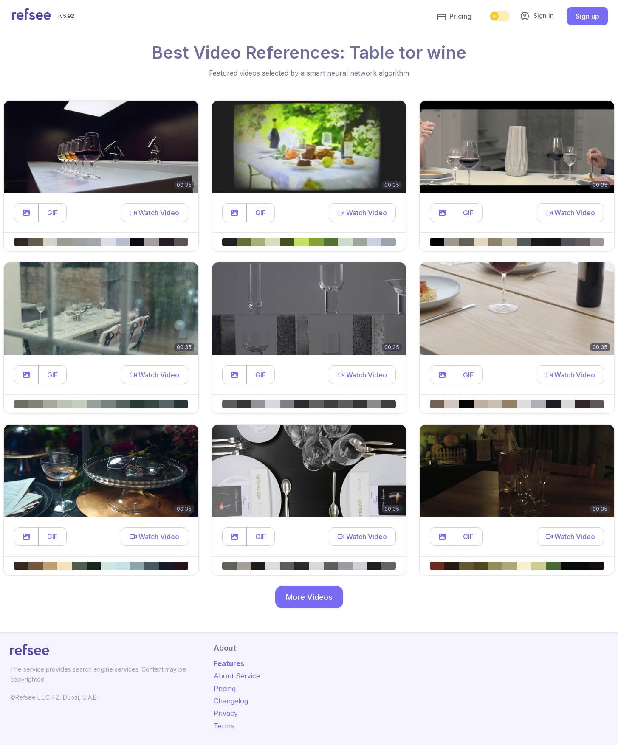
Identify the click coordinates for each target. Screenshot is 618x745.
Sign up (587, 16)
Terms (224, 726)
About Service (237, 676)
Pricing (454, 16)
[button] (26, 212)
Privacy (226, 713)
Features (229, 663)
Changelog (231, 701)
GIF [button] (52, 212)
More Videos (309, 597)
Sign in (537, 16)
